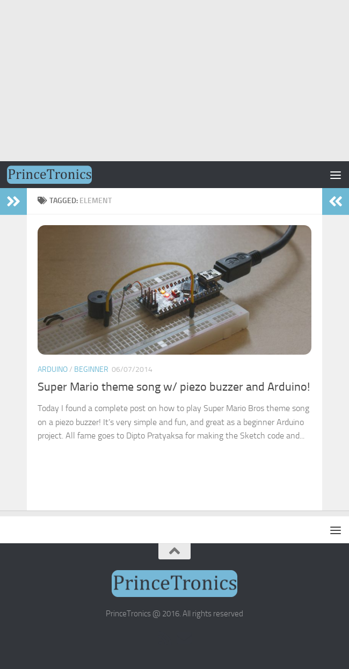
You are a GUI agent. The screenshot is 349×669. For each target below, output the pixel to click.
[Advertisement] (174, 80)
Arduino (53, 369)
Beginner (91, 369)
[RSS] (164, 638)
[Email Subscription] (184, 638)
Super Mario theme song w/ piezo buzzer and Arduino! (174, 387)
